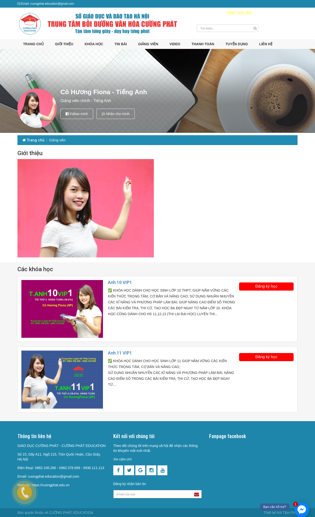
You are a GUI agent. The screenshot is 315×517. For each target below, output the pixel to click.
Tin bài (121, 44)
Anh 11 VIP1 (120, 352)
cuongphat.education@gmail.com (53, 476)
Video (175, 44)
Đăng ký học (266, 286)
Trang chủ (33, 44)
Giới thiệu (64, 44)
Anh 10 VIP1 (120, 282)
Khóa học (94, 44)
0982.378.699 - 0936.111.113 (81, 468)
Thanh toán (202, 44)
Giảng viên (148, 44)
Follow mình (77, 114)
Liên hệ (265, 44)
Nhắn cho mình (115, 114)
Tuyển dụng (237, 44)
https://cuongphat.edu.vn (50, 485)
